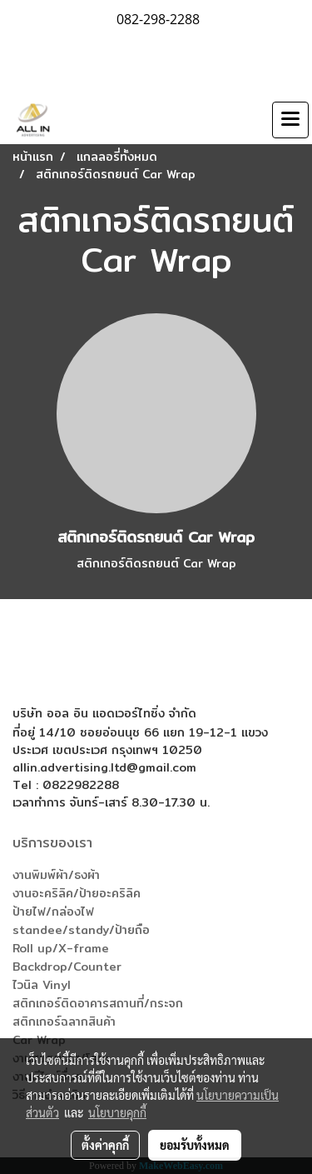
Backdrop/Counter (66, 966)
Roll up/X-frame (60, 948)
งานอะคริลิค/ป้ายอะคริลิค (76, 893)
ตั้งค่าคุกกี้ (105, 1144)
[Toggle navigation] (290, 120)
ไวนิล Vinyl (41, 985)
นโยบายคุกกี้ (117, 1112)
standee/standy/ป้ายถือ (81, 930)
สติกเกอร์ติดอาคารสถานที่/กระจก (97, 1003)
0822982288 (80, 785)
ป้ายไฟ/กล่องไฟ (53, 911)
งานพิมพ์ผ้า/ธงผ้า (56, 875)
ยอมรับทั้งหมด (195, 1144)
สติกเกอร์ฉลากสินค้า (64, 1021)
